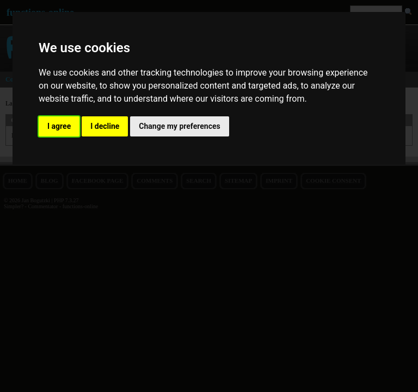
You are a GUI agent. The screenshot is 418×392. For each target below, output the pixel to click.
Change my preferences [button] (179, 126)
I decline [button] (104, 126)
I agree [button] (59, 126)
